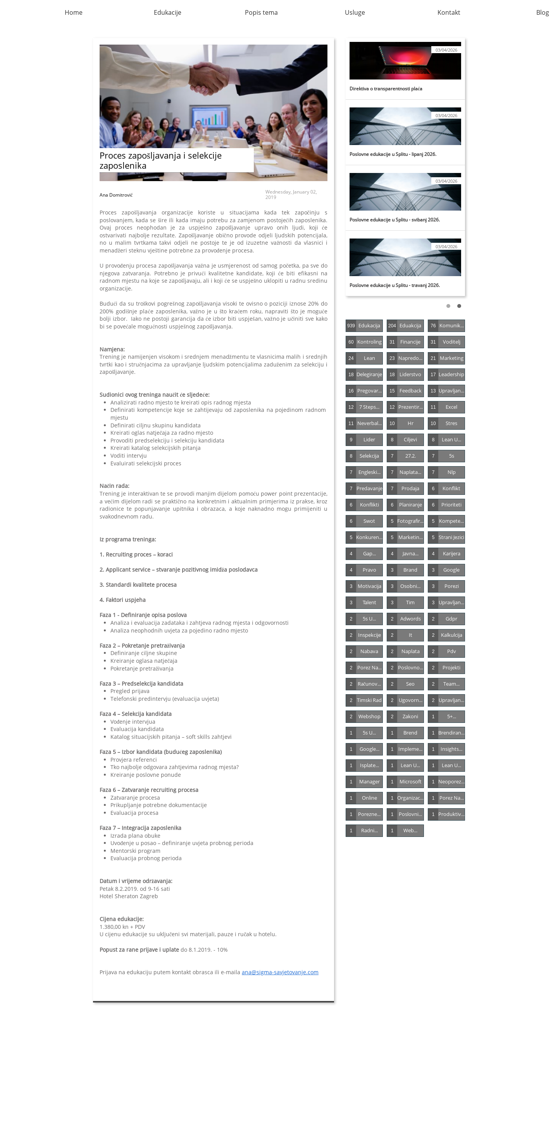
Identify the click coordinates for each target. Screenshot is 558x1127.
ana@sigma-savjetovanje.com (280, 972)
